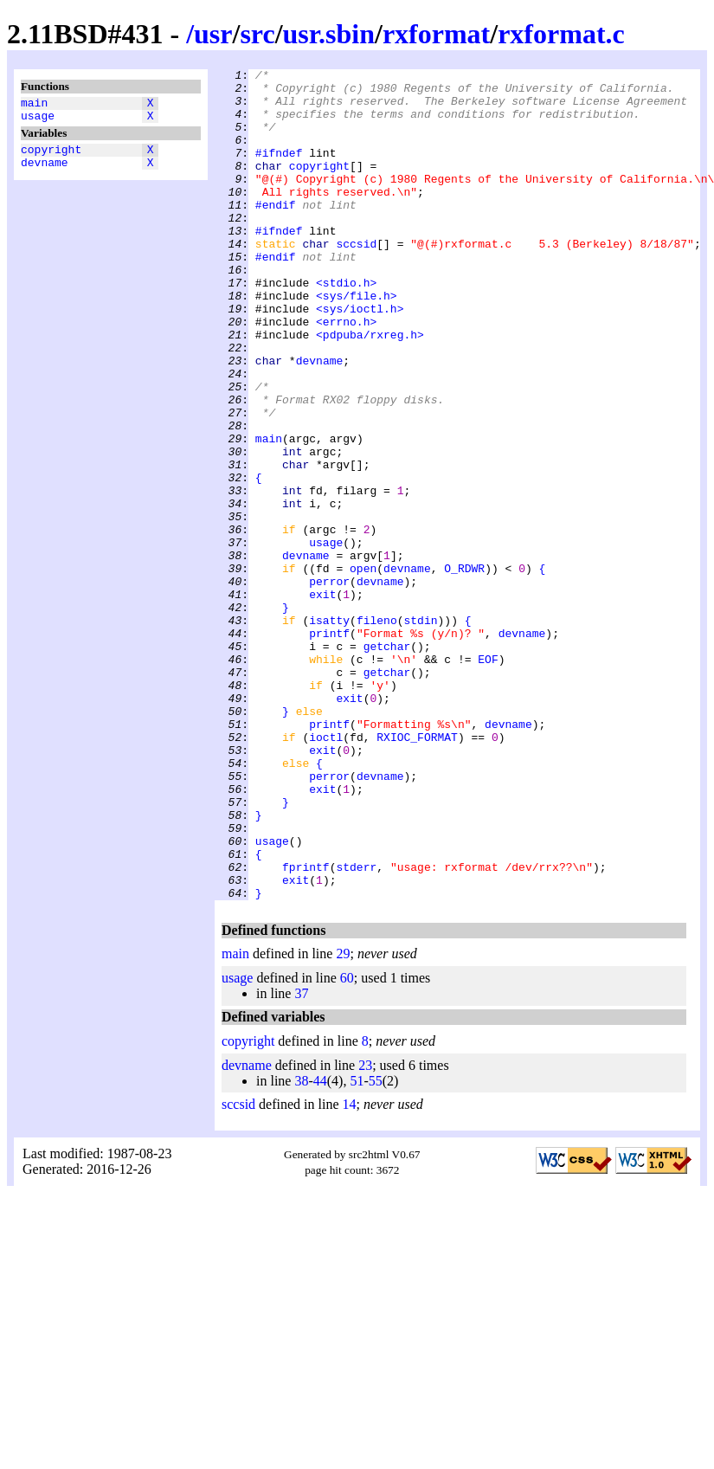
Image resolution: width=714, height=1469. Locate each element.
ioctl (326, 871)
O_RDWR (464, 669)
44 (320, 1247)
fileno (377, 731)
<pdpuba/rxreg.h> (370, 388)
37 (301, 1159)
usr (213, 33)
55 (376, 1247)
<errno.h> (346, 373)
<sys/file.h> (356, 342)
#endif (275, 233)
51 (356, 1247)
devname (44, 172)
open (363, 669)
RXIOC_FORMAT (417, 871)
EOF (488, 778)
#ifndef (279, 170)
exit (322, 700)
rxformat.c (561, 33)
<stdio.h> (346, 326)
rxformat (436, 33)
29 (343, 1119)
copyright (51, 156)
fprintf (306, 1027)
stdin (421, 731)
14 (350, 1270)
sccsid (356, 279)
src (257, 33)
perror (329, 685)
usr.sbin (329, 33)
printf (329, 747)
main (34, 105)
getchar (387, 762)
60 (347, 1144)
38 (301, 1247)
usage (38, 120)
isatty (329, 731)
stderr (356, 1027)
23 (365, 1231)
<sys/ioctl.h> (359, 357)
